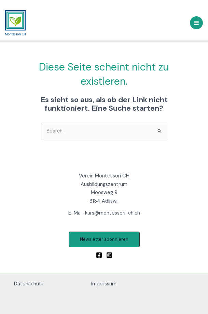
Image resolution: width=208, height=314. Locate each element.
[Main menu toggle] (196, 22)
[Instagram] (109, 255)
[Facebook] (99, 255)
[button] (104, 240)
